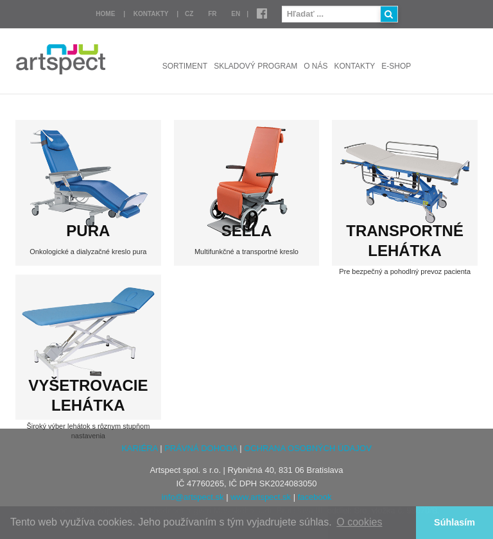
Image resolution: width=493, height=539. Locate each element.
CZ (189, 13)
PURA (88, 230)
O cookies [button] (359, 522)
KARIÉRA (139, 448)
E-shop (396, 66)
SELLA (246, 230)
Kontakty (151, 13)
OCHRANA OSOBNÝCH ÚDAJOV (308, 448)
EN (235, 13)
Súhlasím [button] (454, 522)
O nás (315, 66)
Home (105, 13)
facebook (315, 497)
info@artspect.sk (193, 497)
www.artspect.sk (260, 497)
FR (212, 13)
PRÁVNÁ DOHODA (200, 448)
